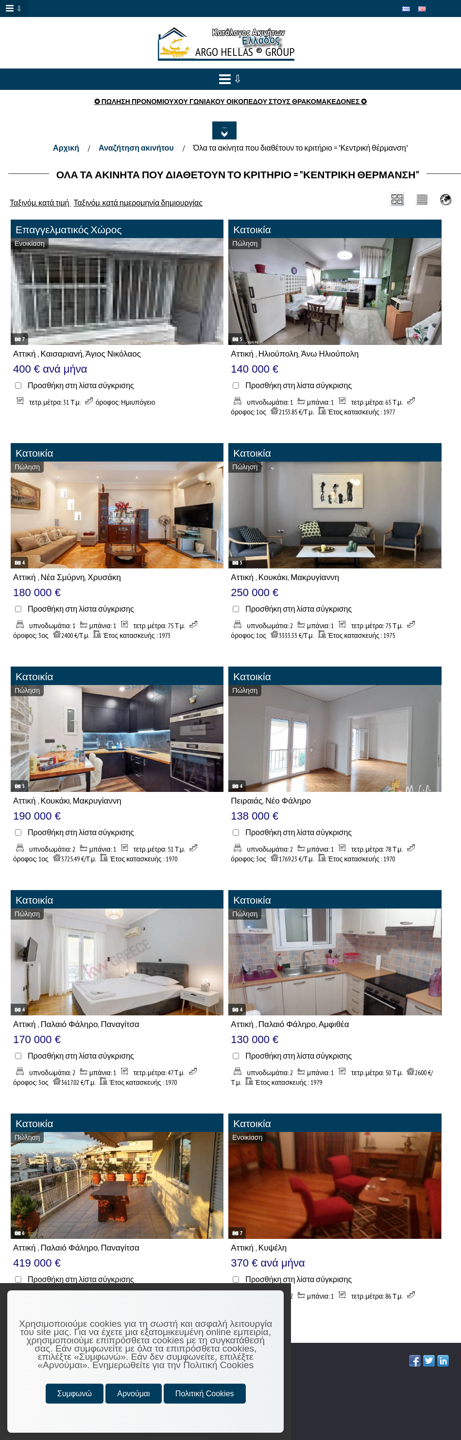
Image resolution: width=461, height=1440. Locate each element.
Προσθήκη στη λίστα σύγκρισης (81, 385)
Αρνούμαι (133, 1393)
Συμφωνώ (74, 1393)
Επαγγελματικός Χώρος (69, 229)
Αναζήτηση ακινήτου (136, 148)
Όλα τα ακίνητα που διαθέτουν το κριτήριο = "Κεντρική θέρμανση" (300, 148)
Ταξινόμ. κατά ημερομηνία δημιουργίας (138, 202)
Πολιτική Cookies (204, 1393)
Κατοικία (252, 229)
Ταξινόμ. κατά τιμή (40, 202)
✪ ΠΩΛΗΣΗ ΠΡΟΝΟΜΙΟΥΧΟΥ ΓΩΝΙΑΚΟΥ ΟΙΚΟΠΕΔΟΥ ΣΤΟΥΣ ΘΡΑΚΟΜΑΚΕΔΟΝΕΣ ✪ (230, 101)
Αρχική (66, 148)
